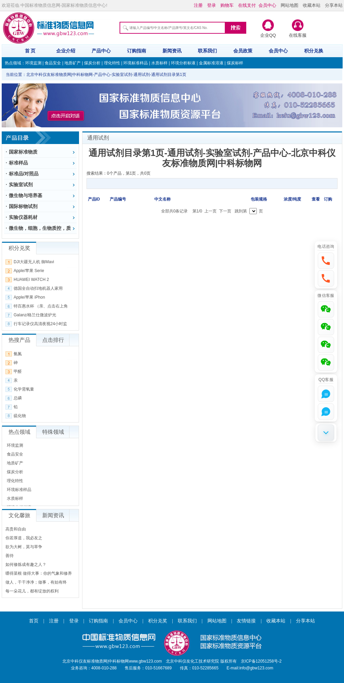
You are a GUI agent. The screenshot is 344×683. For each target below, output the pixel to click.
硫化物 (20, 415)
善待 (9, 555)
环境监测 (33, 63)
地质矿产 (72, 63)
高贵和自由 (15, 529)
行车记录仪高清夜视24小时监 (40, 323)
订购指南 (136, 50)
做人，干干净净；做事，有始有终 (36, 582)
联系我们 (207, 50)
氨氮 (18, 353)
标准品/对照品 (24, 173)
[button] (326, 260)
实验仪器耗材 (23, 217)
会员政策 (242, 50)
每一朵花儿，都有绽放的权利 (32, 591)
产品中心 (101, 50)
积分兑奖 (157, 620)
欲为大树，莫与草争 (23, 546)
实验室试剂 (21, 184)
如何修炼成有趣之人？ (25, 564)
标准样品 (18, 162)
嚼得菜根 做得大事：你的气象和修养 (38, 573)
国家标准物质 (23, 152)
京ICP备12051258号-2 (261, 661)
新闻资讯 (172, 50)
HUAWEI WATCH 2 (31, 279)
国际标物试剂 (23, 206)
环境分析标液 (183, 63)
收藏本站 (311, 5)
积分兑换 (313, 50)
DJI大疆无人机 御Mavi (34, 261)
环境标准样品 (135, 63)
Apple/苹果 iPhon (29, 297)
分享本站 (334, 5)
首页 (33, 620)
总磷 (18, 398)
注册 (54, 620)
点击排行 (53, 340)
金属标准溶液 (211, 63)
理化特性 (112, 63)
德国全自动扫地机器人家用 (38, 288)
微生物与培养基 (25, 195)
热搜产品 (19, 340)
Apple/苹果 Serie (29, 270)
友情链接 (246, 620)
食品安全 (53, 63)
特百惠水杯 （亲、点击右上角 (41, 306)
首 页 (30, 50)
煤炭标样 (235, 63)
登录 (74, 620)
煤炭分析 (92, 63)
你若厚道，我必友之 (23, 538)
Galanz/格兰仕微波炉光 (35, 315)
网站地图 (289, 5)
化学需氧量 (24, 389)
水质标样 (159, 63)
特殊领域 (53, 432)
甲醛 (18, 371)
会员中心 (278, 50)
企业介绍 (65, 50)
